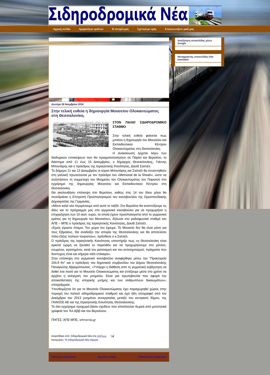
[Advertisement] (108, 70)
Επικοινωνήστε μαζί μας (179, 29)
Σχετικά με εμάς (146, 29)
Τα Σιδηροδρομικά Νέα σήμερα (81, 339)
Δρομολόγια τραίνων (91, 29)
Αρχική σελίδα (61, 29)
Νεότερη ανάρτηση (63, 356)
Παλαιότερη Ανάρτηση (152, 356)
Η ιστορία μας (120, 29)
